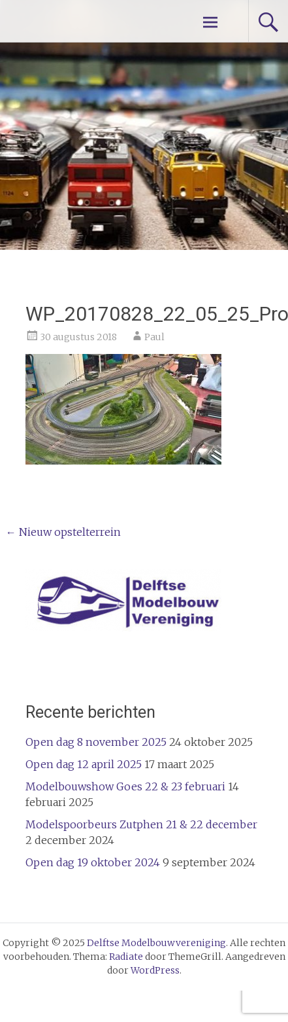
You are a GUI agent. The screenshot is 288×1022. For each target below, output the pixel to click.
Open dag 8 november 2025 (96, 742)
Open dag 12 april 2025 (83, 764)
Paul (154, 337)
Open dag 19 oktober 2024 (92, 862)
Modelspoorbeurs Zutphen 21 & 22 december (141, 824)
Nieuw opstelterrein (63, 531)
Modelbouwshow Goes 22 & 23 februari (125, 786)
